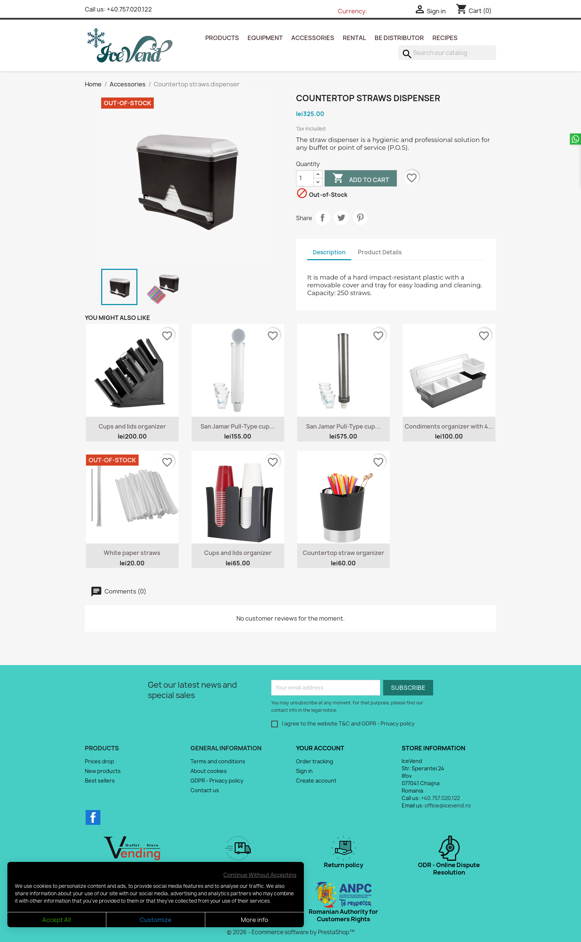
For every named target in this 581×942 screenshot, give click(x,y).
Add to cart (360, 179)
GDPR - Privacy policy (388, 723)
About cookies (208, 770)
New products (103, 770)
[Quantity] (305, 178)
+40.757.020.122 (129, 9)
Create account (316, 780)
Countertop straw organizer (343, 553)
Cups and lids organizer (132, 426)
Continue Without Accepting (259, 874)
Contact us (204, 790)
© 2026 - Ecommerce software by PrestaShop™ (291, 932)
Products (222, 38)
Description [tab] (329, 252)
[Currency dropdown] (383, 11)
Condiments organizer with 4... (449, 426)
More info (254, 920)
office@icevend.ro (448, 805)
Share (322, 217)
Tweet (341, 217)
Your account (320, 748)
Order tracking (314, 761)
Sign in (304, 770)
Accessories (312, 38)
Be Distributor (399, 38)
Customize (156, 920)
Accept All (56, 920)
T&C (344, 723)
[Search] (447, 52)
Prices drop (99, 761)
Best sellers (100, 780)
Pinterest (360, 217)
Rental (354, 38)
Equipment (265, 38)
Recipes (445, 38)
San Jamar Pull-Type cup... (237, 426)
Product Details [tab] (380, 252)
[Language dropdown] (316, 11)
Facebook (93, 817)
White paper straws (132, 553)
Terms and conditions (217, 761)
